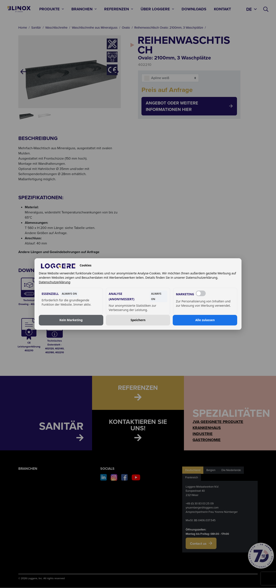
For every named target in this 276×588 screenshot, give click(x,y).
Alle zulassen (205, 320)
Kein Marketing (71, 320)
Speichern (137, 320)
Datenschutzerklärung (54, 282)
